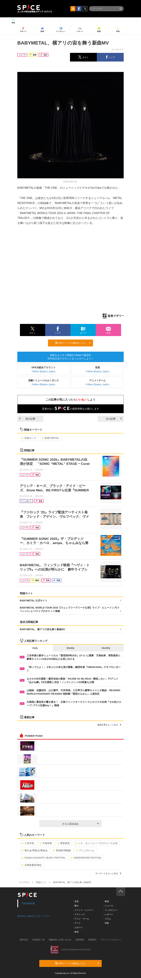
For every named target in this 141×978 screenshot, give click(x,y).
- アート (77, 923)
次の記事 (114, 418)
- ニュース (108, 906)
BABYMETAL (50, 438)
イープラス (24, 882)
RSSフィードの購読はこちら (72, 342)
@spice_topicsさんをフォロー (33, 916)
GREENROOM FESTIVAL (86, 857)
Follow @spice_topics (43, 371)
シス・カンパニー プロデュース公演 (96, 843)
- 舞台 (76, 906)
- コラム (107, 919)
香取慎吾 (63, 843)
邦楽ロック (29, 438)
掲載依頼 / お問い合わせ (60, 939)
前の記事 (27, 418)
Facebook (28, 903)
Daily (35, 648)
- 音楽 (76, 901)
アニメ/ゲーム (85, 850)
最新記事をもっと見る (109, 725)
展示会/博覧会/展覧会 (34, 850)
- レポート (108, 914)
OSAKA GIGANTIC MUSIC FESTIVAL (43, 857)
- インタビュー (110, 910)
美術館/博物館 (62, 850)
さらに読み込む (80, 823)
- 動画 (106, 901)
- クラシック (79, 914)
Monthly (106, 648)
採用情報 (80, 939)
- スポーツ (78, 927)
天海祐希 (45, 843)
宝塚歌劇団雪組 (31, 865)
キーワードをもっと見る (108, 873)
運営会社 (24, 939)
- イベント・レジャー (83, 910)
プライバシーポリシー (110, 939)
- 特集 (106, 923)
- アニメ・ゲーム (81, 919)
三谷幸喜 (27, 843)
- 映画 (76, 932)
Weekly (70, 648)
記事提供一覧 (38, 939)
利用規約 (92, 939)
